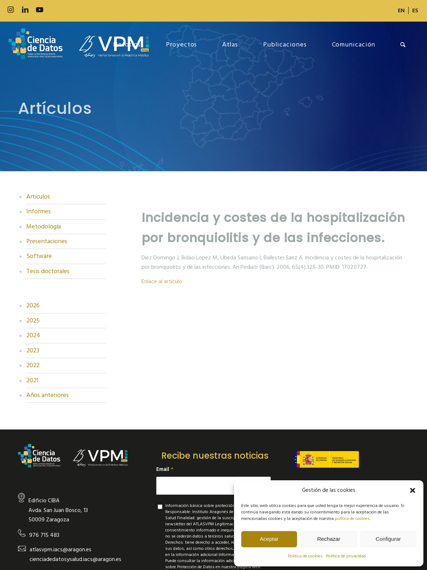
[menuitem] (401, 10)
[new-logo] (79, 44)
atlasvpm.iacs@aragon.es (60, 549)
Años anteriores (47, 395)
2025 (33, 320)
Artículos (38, 196)
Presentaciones (46, 241)
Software (39, 256)
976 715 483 (44, 535)
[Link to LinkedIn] (25, 9)
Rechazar (328, 539)
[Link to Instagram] (10, 9)
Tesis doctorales (47, 271)
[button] (412, 490)
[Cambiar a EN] (401, 10)
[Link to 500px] (54, 9)
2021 (32, 380)
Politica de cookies (305, 556)
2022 (33, 365)
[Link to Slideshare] (68, 9)
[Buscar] (403, 44)
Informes (38, 211)
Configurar (388, 539)
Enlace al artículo (161, 281)
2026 (33, 305)
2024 (33, 335)
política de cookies (352, 519)
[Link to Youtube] (39, 9)
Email (165, 469)
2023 (32, 350)
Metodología (43, 226)
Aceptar (269, 539)
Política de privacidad (346, 556)
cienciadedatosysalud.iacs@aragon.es (75, 559)
